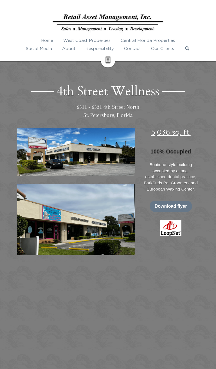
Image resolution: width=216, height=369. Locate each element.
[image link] (170, 227)
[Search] (187, 48)
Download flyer (171, 206)
